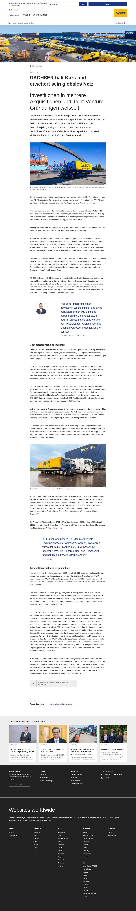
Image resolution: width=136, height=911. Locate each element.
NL (93, 835)
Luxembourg (87, 866)
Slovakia (85, 884)
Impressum (43, 774)
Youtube (118, 774)
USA (34, 851)
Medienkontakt (75, 781)
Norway (85, 872)
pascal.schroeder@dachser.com (62, 704)
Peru (35, 848)
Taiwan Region (63, 860)
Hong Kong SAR (63, 838)
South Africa (13, 835)
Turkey (85, 896)
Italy (84, 863)
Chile (35, 841)
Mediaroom (14, 15)
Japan (60, 848)
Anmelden (19, 784)
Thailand (61, 863)
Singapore (61, 857)
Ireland (85, 860)
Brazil (35, 835)
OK (83, 4)
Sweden (85, 890)
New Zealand (112, 835)
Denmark (86, 841)
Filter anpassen (36, 66)
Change (107, 4)
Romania (86, 881)
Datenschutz (44, 778)
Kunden (27, 15)
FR (90, 835)
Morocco (11, 832)
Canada (36, 838)
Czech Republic (88, 838)
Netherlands (87, 869)
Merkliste (119, 23)
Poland (85, 875)
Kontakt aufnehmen (77, 784)
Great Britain (87, 854)
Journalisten (42, 15)
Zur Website (14, 10)
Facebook (105, 774)
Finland (85, 845)
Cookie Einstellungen (46, 781)
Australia (110, 832)
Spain (85, 887)
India (59, 841)
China (60, 835)
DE (96, 866)
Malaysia (61, 854)
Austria (85, 832)
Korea (60, 851)
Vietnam (61, 866)
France (85, 848)
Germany (86, 851)
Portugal (85, 878)
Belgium (85, 835)
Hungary (85, 857)
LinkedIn (105, 778)
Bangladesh (62, 832)
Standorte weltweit (77, 774)
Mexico (35, 845)
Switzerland (86, 893)
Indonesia (61, 845)
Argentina (36, 832)
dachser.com (46, 821)
